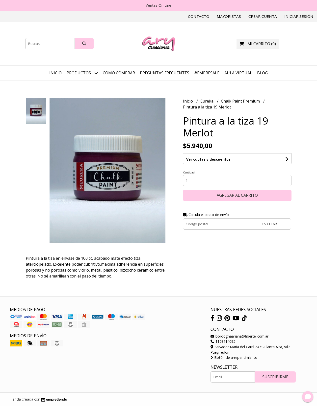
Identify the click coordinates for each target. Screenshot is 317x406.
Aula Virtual (238, 73)
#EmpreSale (206, 73)
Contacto (198, 16)
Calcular (269, 224)
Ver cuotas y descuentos (208, 159)
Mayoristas (229, 16)
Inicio (55, 73)
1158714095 (223, 341)
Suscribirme (275, 377)
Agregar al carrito (237, 195)
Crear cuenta (262, 16)
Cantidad (189, 172)
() (257, 43)
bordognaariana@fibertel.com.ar (239, 336)
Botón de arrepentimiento (234, 357)
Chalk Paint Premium (241, 101)
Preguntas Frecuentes (164, 73)
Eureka (207, 101)
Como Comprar (119, 73)
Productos (82, 73)
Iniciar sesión (298, 16)
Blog (262, 73)
